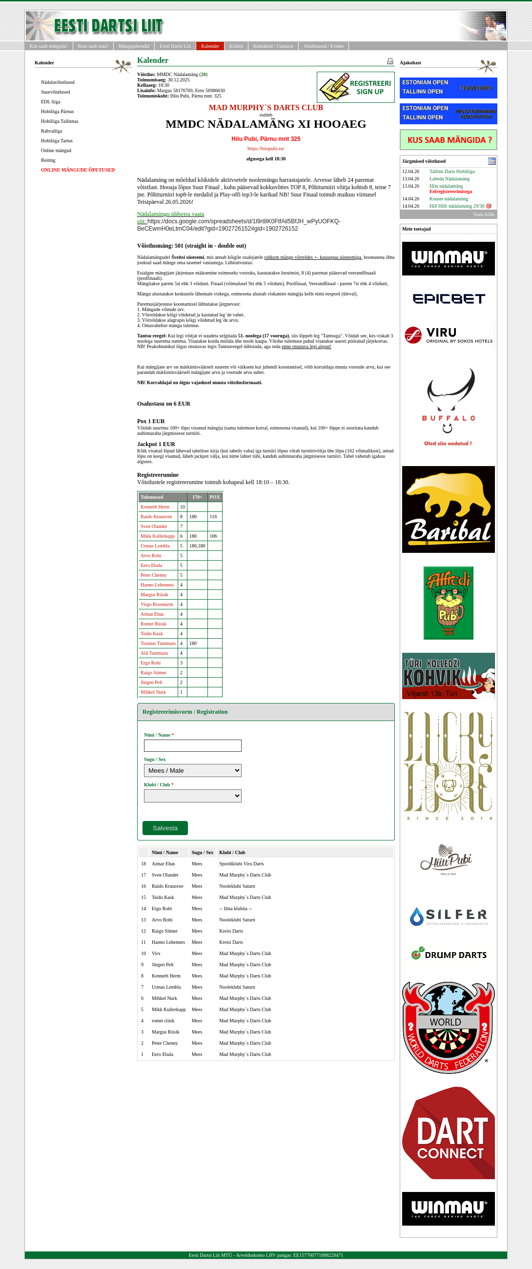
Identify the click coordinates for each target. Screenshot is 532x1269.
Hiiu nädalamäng (451, 188)
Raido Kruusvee (156, 516)
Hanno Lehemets (157, 584)
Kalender (210, 46)
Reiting (48, 160)
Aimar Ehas (152, 614)
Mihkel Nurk (153, 692)
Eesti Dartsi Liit (175, 46)
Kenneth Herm (155, 506)
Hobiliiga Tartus (57, 140)
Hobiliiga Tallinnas (60, 121)
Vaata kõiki (484, 214)
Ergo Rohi (151, 662)
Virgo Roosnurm (157, 604)
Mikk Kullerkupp (158, 536)
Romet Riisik (153, 623)
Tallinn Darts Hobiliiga (452, 171)
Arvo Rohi (151, 555)
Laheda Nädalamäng (450, 178)
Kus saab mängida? (49, 46)
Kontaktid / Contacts (273, 46)
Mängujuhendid (134, 46)
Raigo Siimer (153, 672)
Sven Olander (154, 526)
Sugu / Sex (154, 759)
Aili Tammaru (154, 653)
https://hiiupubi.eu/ (266, 148)
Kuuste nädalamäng (449, 198)
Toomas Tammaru (158, 643)
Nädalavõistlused (58, 82)
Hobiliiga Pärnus (57, 111)
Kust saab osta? (93, 46)
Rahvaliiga (51, 131)
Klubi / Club (157, 784)
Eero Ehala (151, 565)
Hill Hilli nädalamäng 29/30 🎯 (460, 206)
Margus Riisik (154, 594)
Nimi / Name (157, 735)
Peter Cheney (154, 575)
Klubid (236, 46)
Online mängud (56, 150)
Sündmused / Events (324, 46)
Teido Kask (152, 633)
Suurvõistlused (55, 92)
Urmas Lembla (155, 545)
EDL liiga (50, 101)
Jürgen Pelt (152, 682)
